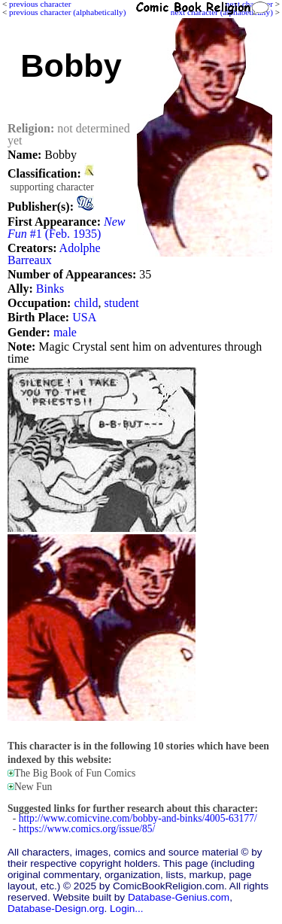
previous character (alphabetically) (67, 12)
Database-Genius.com (178, 897)
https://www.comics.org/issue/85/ (87, 828)
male (65, 332)
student (121, 302)
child (86, 302)
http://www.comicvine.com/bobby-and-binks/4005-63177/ (138, 818)
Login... (127, 908)
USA (84, 317)
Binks (50, 288)
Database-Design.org (56, 908)
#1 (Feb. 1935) (66, 227)
